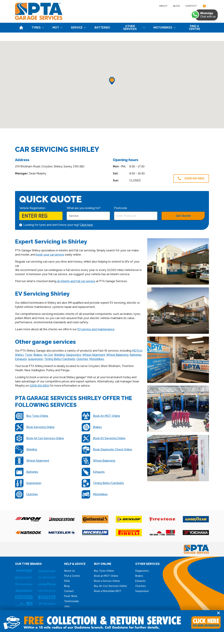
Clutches (82, 359)
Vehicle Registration (32, 208)
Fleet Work (70, 596)
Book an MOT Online (106, 575)
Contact (191, 6)
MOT (57, 27)
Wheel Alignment (93, 354)
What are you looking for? (83, 208)
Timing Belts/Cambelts (59, 359)
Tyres (37, 27)
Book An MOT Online (101, 416)
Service (78, 27)
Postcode (120, 208)
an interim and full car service (76, 281)
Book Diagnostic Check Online (107, 449)
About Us (69, 570)
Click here (86, 225)
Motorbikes (164, 27)
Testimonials (71, 601)
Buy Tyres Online (31, 416)
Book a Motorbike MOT (107, 591)
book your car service (50, 254)
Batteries (102, 27)
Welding (59, 354)
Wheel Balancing (117, 354)
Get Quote (183, 215)
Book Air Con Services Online (39, 438)
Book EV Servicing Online (103, 438)
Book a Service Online (107, 581)
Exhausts (21, 359)
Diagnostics (73, 354)
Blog (176, 6)
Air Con (48, 354)
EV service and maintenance (95, 329)
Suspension (35, 359)
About (163, 6)
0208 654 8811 (191, 178)
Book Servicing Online (35, 427)
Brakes (37, 354)
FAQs (67, 581)
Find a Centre (194, 27)
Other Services (134, 27)
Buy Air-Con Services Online (110, 586)
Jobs (67, 606)
